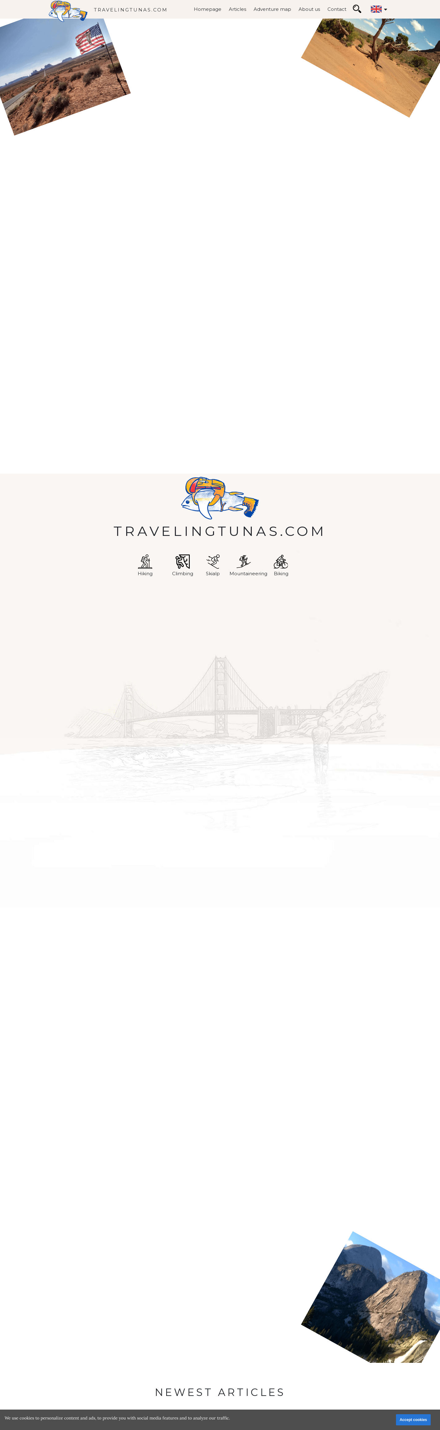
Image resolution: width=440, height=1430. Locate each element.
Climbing (182, 565)
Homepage (207, 9)
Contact (336, 9)
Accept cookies (413, 1420)
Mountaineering (248, 565)
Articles (237, 9)
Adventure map (272, 9)
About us (309, 9)
